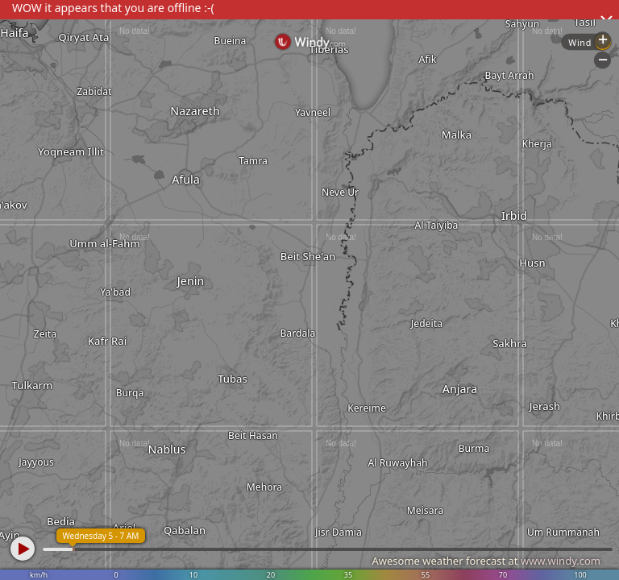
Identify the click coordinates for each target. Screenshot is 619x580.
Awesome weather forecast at (486, 560)
